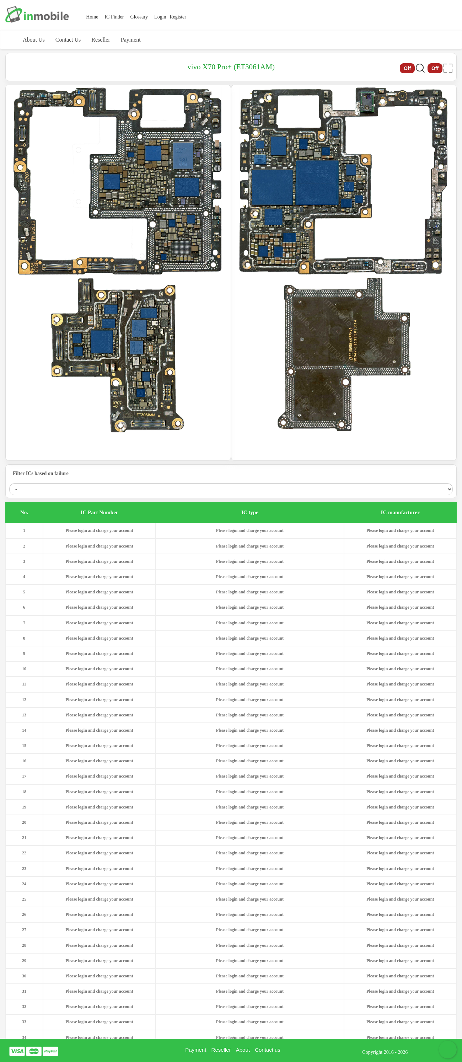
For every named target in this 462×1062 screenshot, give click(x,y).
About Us (34, 40)
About (243, 1050)
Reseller (100, 40)
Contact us (267, 1050)
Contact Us (68, 40)
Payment (131, 40)
